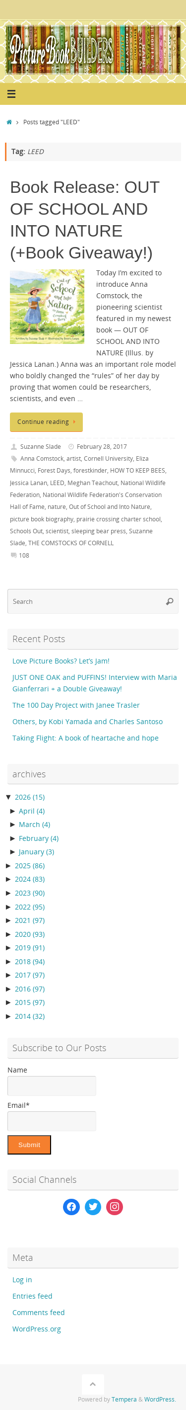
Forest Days (54, 470)
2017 (30, 975)
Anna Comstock (41, 458)
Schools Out (26, 531)
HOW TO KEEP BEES (137, 470)
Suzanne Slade (40, 446)
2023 (30, 893)
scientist (57, 531)
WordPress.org (36, 1329)
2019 (30, 947)
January (36, 851)
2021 (30, 920)
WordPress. (160, 1399)
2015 (30, 1002)
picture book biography (41, 519)
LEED (57, 483)
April (32, 811)
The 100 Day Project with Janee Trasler (76, 705)
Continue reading (48, 421)
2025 (30, 865)
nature (57, 506)
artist (73, 458)
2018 (30, 961)
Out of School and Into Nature (109, 506)
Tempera (124, 1399)
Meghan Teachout (92, 483)
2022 (30, 907)
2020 (30, 934)
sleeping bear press (98, 531)
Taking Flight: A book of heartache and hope (85, 738)
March (34, 824)
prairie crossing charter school (118, 519)
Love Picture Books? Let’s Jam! (61, 661)
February (39, 838)
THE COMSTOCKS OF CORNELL (71, 543)
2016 (30, 989)
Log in (22, 1279)
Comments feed (38, 1312)
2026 (30, 797)
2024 (30, 879)
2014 (30, 1016)
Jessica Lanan (28, 483)
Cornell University (108, 458)
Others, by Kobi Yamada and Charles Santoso (87, 721)
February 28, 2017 (102, 446)
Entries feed (32, 1296)
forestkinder (90, 470)
